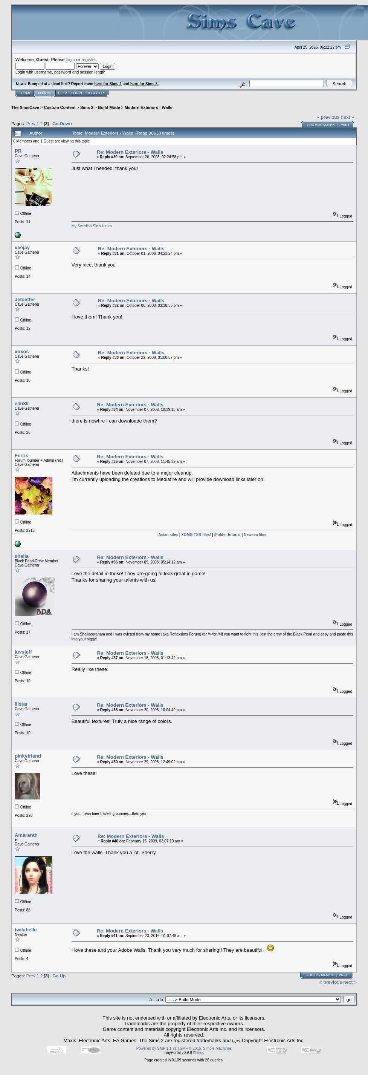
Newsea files (255, 535)
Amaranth (26, 835)
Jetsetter (25, 299)
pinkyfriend (28, 756)
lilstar (21, 704)
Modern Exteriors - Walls (149, 107)
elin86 (22, 403)
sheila (22, 556)
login (70, 59)
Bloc (200, 1052)
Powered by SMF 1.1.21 (156, 1048)
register (88, 59)
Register (95, 93)
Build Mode (109, 107)
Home (26, 93)
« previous (328, 117)
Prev (30, 123)
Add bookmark (321, 125)
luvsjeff (23, 652)
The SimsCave (25, 107)
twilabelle (26, 930)
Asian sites (168, 535)
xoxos (22, 351)
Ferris (21, 455)
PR (18, 151)
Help (62, 93)
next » (347, 117)
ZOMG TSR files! (196, 535)
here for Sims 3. (144, 84)
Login (77, 93)
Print (344, 125)
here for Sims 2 (107, 84)
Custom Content (59, 107)
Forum (44, 93)
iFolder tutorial (227, 535)
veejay (22, 247)
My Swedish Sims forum (92, 226)
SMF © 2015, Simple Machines (206, 1048)
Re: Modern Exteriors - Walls (130, 152)
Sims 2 (86, 107)
